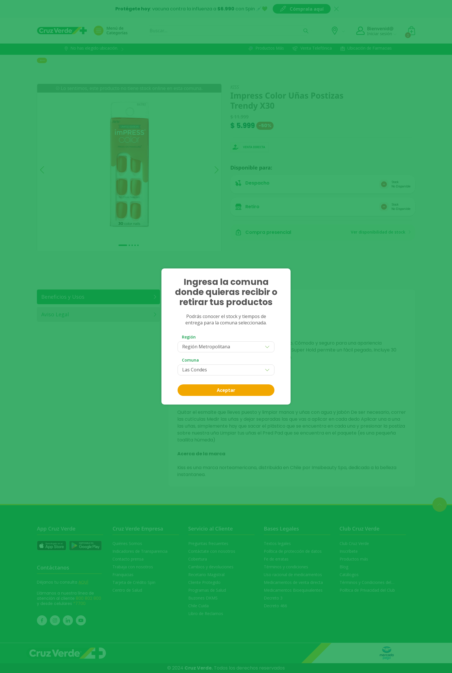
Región (189, 337)
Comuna (190, 360)
